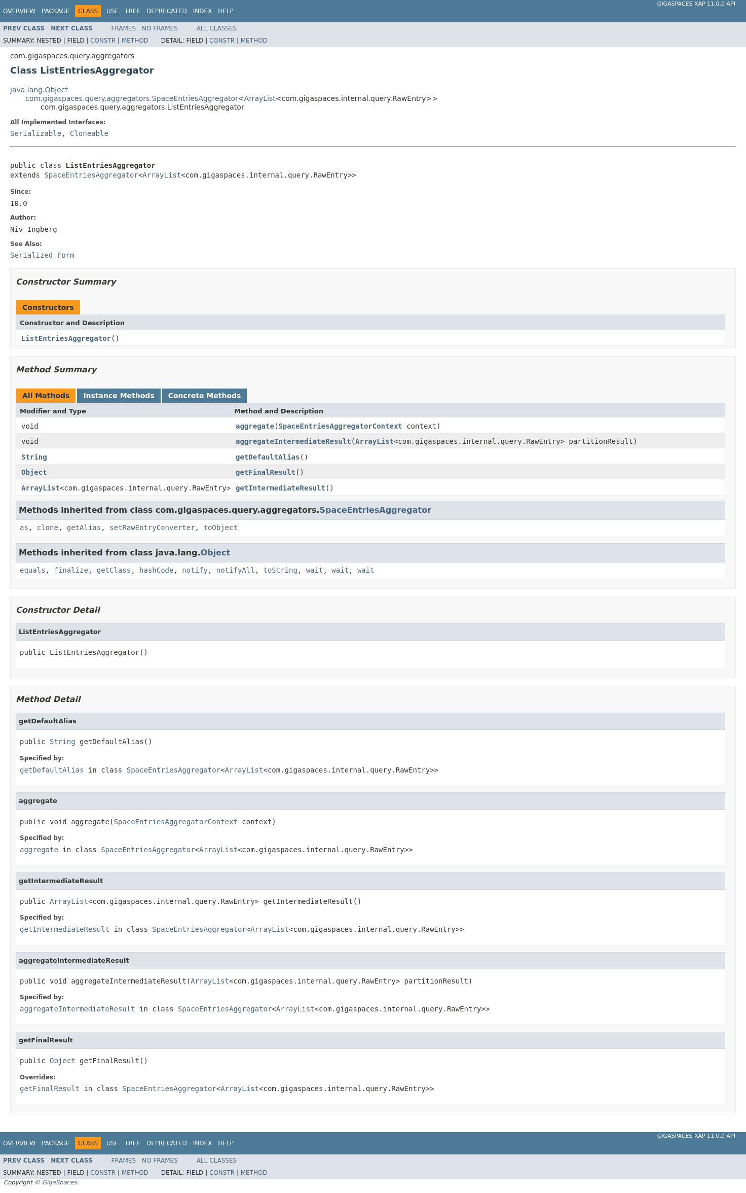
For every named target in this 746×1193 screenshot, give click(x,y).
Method (135, 40)
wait (314, 570)
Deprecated (166, 11)
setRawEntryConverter (152, 527)
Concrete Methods (204, 396)
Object (34, 472)
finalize (71, 570)
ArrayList (260, 98)
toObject (220, 527)
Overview (19, 11)
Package (55, 11)
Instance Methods (118, 396)
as (24, 527)
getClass (114, 570)
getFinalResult (265, 472)
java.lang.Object (39, 90)
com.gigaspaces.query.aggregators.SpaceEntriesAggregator (131, 98)
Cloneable (89, 133)
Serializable (35, 133)
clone (47, 527)
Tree (132, 11)
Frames (123, 28)
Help (226, 11)
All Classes (217, 28)
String (34, 457)
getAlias (84, 527)
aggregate (255, 426)
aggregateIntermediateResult (293, 441)
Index (202, 11)
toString (280, 570)
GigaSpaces (59, 1182)
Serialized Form (42, 255)
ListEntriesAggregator (66, 338)
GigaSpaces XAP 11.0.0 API (696, 4)
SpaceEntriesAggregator (91, 175)
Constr (103, 40)
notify (195, 570)
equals (33, 570)
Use (112, 11)
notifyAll (235, 570)
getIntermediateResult (280, 488)
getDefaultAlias (268, 457)
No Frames (160, 28)
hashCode (156, 570)
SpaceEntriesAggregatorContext (340, 426)
